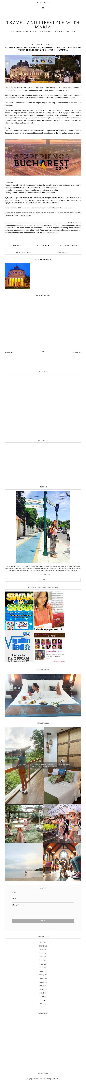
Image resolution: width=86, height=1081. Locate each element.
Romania (75, 245)
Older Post (76, 352)
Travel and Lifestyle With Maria (49, 1079)
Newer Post (9, 352)
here (63, 208)
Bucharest (67, 245)
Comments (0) (17, 245)
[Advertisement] (43, 464)
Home (43, 352)
